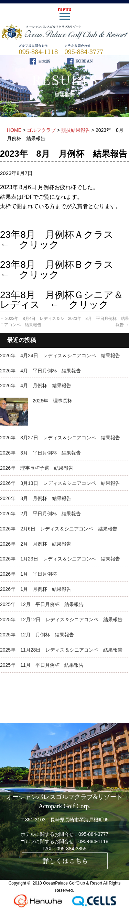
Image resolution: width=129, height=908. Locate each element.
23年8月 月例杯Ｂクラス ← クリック (61, 269)
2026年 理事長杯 (52, 400)
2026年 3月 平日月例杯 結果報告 (40, 453)
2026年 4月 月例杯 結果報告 (35, 385)
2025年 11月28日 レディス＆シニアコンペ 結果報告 (61, 650)
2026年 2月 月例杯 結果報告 (35, 544)
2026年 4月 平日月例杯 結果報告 (40, 370)
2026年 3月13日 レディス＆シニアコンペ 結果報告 (60, 483)
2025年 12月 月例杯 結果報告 (37, 634)
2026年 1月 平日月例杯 (28, 574)
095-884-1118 (93, 841)
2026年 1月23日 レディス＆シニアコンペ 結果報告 (60, 559)
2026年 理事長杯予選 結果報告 (36, 468)
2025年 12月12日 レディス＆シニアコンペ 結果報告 (61, 619)
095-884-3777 (93, 834)
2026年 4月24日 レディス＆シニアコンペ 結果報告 (60, 355)
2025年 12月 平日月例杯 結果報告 (42, 604)
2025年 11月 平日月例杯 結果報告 (42, 665)
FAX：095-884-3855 (65, 848)
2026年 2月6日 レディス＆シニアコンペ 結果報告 (58, 528)
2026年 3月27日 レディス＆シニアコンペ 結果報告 (60, 437)
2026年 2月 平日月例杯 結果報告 (40, 513)
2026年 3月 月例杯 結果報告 (35, 498)
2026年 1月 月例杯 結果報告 (35, 589)
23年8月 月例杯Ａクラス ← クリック (61, 239)
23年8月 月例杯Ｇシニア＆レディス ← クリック (61, 300)
